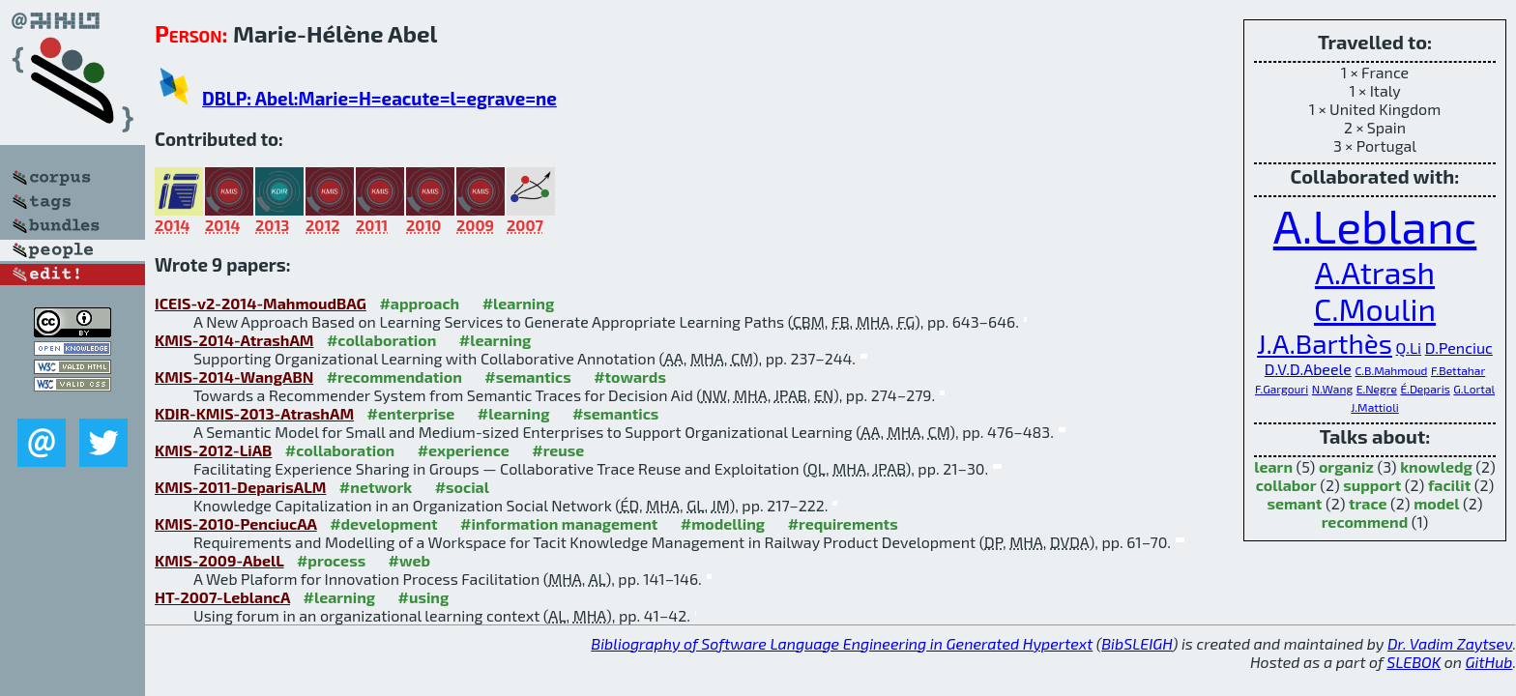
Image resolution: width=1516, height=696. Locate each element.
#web (409, 560)
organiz (1346, 466)
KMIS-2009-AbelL (219, 560)
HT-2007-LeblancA (222, 597)
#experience (464, 450)
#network (375, 487)
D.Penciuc (1459, 347)
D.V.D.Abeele (1308, 369)
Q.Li (1409, 347)
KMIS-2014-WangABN (234, 376)
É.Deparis (1424, 388)
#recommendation (394, 376)
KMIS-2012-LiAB (213, 450)
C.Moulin (1375, 308)
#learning (518, 303)
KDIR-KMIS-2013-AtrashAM (254, 413)
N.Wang (1332, 388)
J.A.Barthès (1324, 343)
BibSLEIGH (1136, 643)
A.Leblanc (1375, 225)
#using (424, 597)
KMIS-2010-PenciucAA (236, 523)
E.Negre (1376, 388)
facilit (1449, 485)
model (1436, 503)
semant (1294, 503)
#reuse (558, 450)
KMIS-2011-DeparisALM (240, 487)
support (1372, 485)
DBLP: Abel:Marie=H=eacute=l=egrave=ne (379, 98)
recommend (1365, 521)
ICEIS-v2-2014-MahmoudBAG (260, 303)
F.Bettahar (1458, 370)
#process (331, 560)
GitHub (1489, 661)
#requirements (843, 523)
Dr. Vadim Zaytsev (1449, 643)
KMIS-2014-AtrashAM (234, 340)
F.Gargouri (1281, 388)
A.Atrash (1375, 271)
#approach (419, 303)
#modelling (723, 523)
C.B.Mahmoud (1391, 370)
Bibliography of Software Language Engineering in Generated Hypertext (842, 643)
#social (462, 487)
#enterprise (411, 413)
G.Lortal (1474, 388)
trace (1368, 503)
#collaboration (381, 340)
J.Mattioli (1374, 407)
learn (1273, 466)
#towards (630, 376)
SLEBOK (1413, 661)
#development (383, 523)
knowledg (1436, 466)
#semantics (527, 376)
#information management (558, 523)
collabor (1286, 485)
